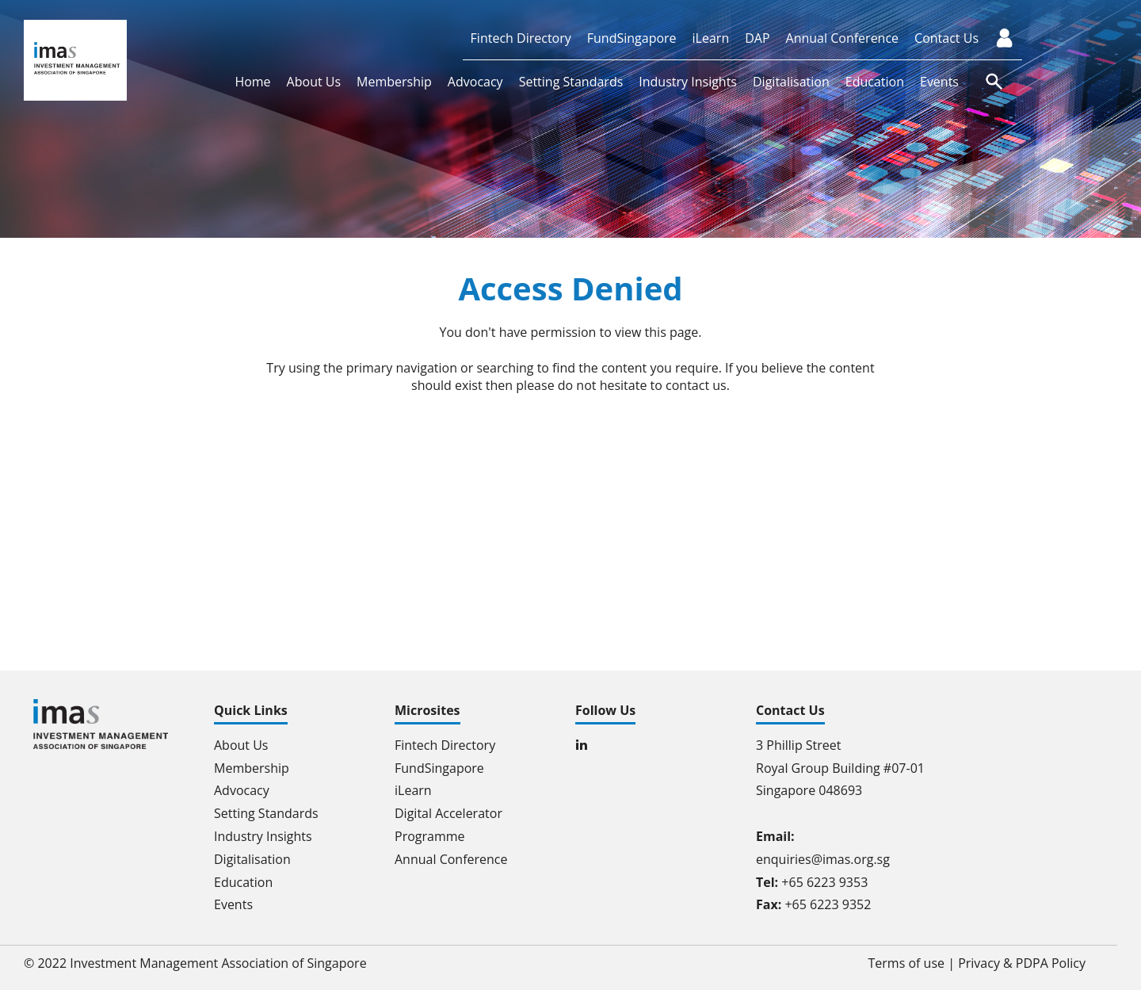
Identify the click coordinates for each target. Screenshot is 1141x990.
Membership (394, 81)
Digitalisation (791, 81)
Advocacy (475, 81)
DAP (757, 38)
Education (874, 81)
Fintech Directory (521, 38)
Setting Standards (571, 81)
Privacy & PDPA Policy (1022, 963)
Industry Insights (688, 81)
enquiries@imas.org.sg (823, 859)
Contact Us (946, 38)
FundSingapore (632, 38)
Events (939, 81)
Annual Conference (842, 38)
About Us (314, 81)
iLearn (711, 38)
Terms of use (906, 963)
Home (252, 81)
